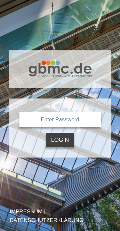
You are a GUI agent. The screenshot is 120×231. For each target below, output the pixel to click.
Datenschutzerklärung (47, 220)
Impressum (26, 212)
